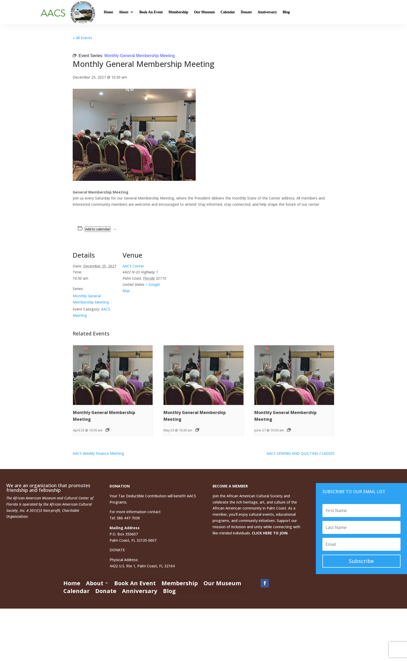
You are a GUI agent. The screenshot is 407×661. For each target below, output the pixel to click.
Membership (178, 12)
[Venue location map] (199, 279)
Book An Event (151, 12)
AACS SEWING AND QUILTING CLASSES (300, 453)
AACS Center (133, 266)
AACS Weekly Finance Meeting (98, 453)
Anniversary (267, 12)
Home (108, 12)
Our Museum (204, 12)
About (123, 12)
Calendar (227, 12)
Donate (246, 12)
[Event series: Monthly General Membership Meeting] (107, 429)
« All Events (82, 37)
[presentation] (113, 375)
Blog (286, 12)
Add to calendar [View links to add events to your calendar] (97, 229)
